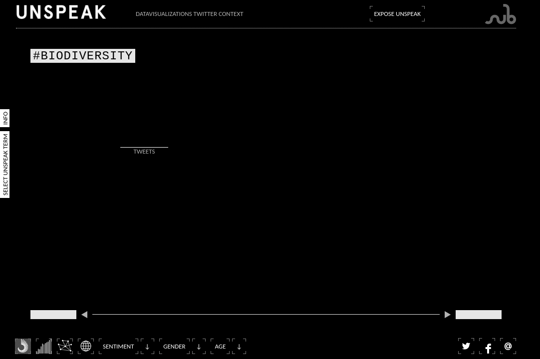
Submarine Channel (500, 14)
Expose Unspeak (397, 13)
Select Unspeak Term (5, 164)
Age (220, 346)
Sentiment (118, 346)
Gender (174, 346)
